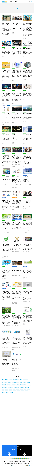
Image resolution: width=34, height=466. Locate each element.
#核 (2, 382)
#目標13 (13, 32)
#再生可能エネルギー (25, 183)
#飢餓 (2, 379)
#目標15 (26, 207)
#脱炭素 (19, 164)
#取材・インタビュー (25, 183)
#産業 (13, 347)
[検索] (29, 1)
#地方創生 (3, 184)
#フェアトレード (17, 387)
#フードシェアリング (15, 379)
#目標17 (16, 187)
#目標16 (3, 392)
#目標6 (21, 389)
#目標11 (17, 186)
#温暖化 (18, 325)
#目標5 (18, 389)
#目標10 (7, 390)
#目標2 (4, 325)
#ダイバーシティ (11, 387)
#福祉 (24, 382)
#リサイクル (3, 122)
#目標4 (2, 255)
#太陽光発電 (30, 184)
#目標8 (15, 347)
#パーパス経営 (27, 387)
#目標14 (7, 210)
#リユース (9, 384)
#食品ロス (13, 275)
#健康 (21, 382)
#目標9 (17, 347)
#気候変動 (13, 368)
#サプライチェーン (4, 387)
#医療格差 (28, 382)
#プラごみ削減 (4, 384)
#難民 (5, 382)
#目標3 (6, 122)
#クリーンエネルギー (14, 164)
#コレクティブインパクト (15, 382)
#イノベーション (14, 325)
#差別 (17, 384)
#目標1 (29, 276)
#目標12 (8, 122)
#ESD (10, 379)
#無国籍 (9, 382)
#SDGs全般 (3, 299)
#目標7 (8, 210)
